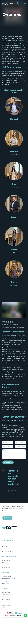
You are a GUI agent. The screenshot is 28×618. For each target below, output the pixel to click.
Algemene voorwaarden (7, 594)
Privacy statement (6, 599)
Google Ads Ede (5, 583)
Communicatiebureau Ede (7, 597)
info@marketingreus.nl (7, 551)
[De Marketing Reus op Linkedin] (3, 613)
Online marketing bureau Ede (8, 578)
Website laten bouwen (7, 576)
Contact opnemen (6, 567)
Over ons (4, 562)
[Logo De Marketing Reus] (8, 4)
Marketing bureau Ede (7, 592)
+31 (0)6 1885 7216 (6, 549)
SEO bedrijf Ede (5, 581)
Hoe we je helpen (6, 560)
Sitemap (3, 607)
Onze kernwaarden (6, 565)
